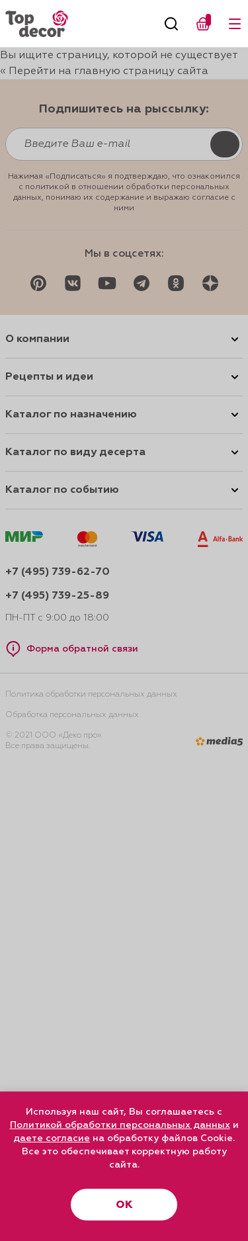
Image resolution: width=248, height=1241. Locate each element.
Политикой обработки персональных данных (120, 1125)
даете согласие (51, 1138)
